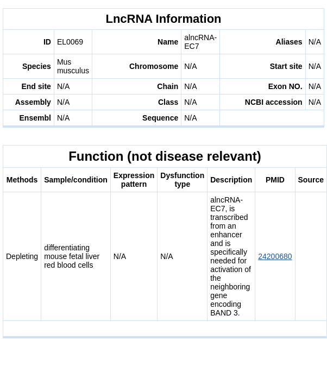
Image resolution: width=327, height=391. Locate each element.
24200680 (275, 256)
